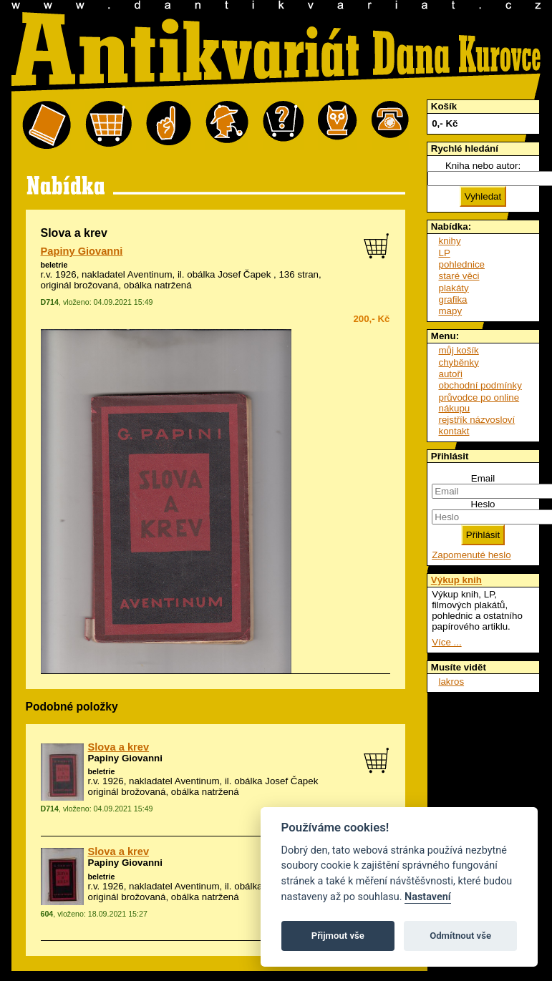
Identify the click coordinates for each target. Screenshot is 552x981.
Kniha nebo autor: (482, 165)
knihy (450, 240)
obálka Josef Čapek (229, 274)
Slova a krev (119, 747)
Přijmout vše (337, 935)
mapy (451, 311)
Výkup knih (456, 580)
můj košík (459, 350)
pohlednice (462, 264)
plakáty (454, 288)
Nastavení (428, 897)
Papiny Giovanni (82, 251)
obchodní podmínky (480, 385)
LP (444, 253)
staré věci (459, 275)
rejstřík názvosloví (477, 419)
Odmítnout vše (460, 935)
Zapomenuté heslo (471, 555)
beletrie (54, 264)
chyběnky (459, 362)
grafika (453, 299)
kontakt (454, 431)
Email (483, 478)
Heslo (482, 504)
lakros (452, 681)
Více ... (446, 642)
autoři (451, 374)
